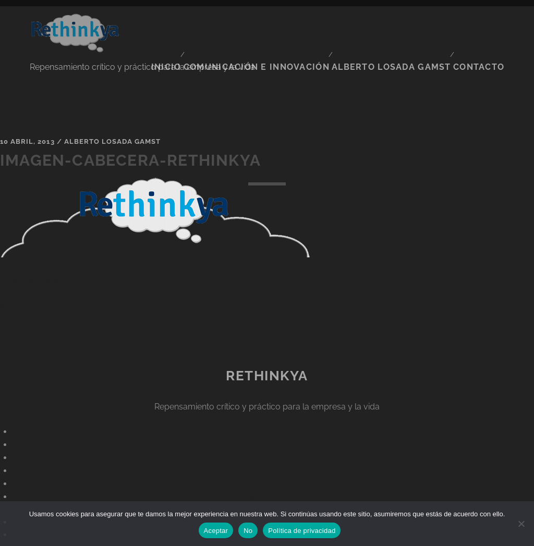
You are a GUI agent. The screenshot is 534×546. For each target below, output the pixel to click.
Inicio (197, 25)
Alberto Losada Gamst (112, 111)
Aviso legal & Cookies (267, 427)
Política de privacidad (301, 531)
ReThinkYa (267, 344)
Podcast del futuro (267, 466)
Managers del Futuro (267, 453)
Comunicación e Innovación (281, 25)
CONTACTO (483, 25)
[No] (521, 523)
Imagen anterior (31, 250)
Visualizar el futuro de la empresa (266, 440)
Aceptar (216, 531)
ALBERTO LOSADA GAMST (402, 25)
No (248, 531)
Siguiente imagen (32, 275)
